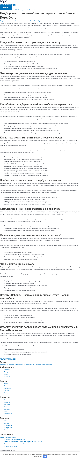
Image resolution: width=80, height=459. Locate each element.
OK (45, 456)
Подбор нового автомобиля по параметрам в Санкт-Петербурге (20, 21)
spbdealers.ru (8, 4)
